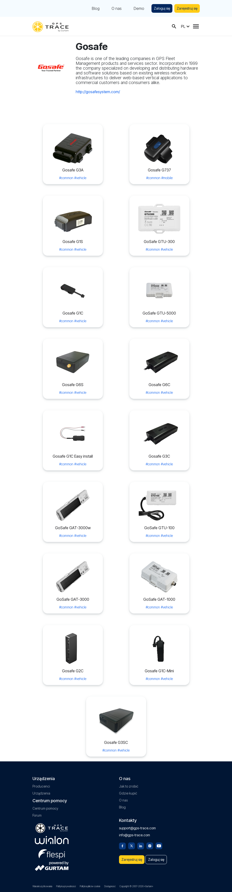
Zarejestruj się (187, 8)
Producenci (41, 786)
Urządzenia (41, 793)
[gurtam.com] (51, 840)
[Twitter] (131, 845)
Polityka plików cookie (90, 886)
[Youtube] (159, 845)
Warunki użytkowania (42, 886)
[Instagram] (149, 845)
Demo (139, 8)
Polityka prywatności (66, 886)
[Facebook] (122, 845)
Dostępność (110, 886)
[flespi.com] (51, 853)
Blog (96, 8)
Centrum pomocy (45, 808)
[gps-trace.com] (50, 26)
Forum (37, 815)
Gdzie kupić (128, 793)
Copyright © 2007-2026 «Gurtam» (136, 886)
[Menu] (196, 26)
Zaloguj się (162, 8)
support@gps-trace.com (137, 828)
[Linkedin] (140, 845)
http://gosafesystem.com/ (98, 91)
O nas (117, 8)
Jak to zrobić (128, 786)
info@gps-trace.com (134, 835)
